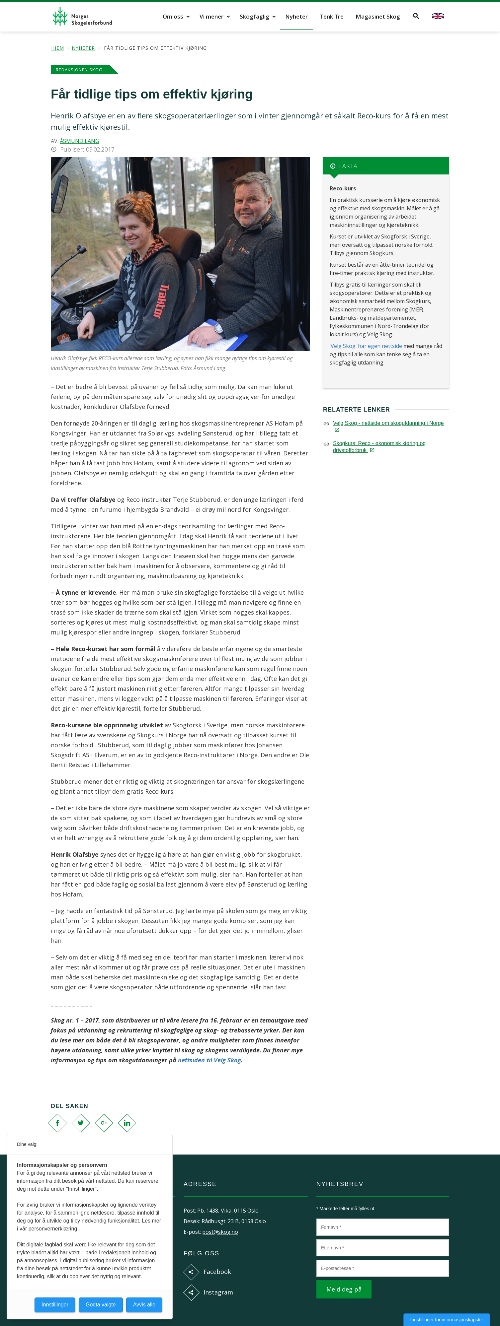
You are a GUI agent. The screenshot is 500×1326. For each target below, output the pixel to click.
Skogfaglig (254, 16)
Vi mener (211, 16)
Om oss (173, 16)
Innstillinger (55, 1304)
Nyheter (296, 16)
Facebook (217, 1272)
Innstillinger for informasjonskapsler (446, 1319)
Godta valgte (101, 1304)
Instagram (218, 1292)
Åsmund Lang (79, 141)
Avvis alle (144, 1304)
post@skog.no (220, 1231)
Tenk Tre (332, 16)
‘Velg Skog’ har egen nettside (366, 346)
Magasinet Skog (378, 16)
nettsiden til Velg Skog (209, 1060)
